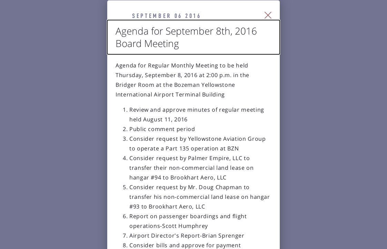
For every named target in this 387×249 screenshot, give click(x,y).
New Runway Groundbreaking (295, 244)
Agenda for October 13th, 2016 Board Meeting (128, 244)
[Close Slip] (347, 24)
